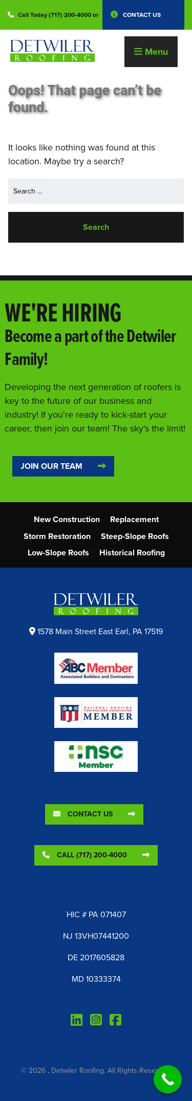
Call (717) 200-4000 (84, 855)
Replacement (134, 519)
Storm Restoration (57, 536)
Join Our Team (51, 466)
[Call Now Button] (168, 1079)
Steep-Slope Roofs (135, 536)
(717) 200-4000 (70, 14)
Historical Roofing (132, 552)
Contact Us (142, 14)
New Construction (67, 519)
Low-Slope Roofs (58, 552)
